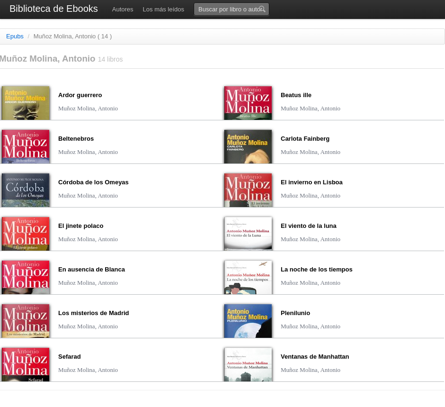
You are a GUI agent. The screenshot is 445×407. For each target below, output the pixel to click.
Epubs (15, 36)
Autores (123, 9)
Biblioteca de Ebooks (53, 8)
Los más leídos (163, 9)
